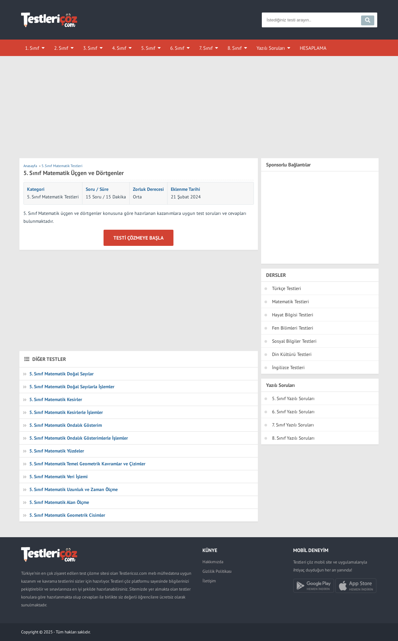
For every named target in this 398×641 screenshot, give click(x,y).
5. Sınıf (148, 48)
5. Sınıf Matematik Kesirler (55, 399)
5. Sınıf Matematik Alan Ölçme (59, 502)
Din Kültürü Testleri (292, 354)
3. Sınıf (90, 48)
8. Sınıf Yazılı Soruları (293, 438)
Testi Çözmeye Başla (138, 238)
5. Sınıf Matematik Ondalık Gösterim (65, 425)
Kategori (36, 189)
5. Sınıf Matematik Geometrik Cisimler (67, 515)
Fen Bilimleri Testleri (292, 328)
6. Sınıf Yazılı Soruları (293, 412)
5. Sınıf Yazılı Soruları (293, 398)
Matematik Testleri (290, 302)
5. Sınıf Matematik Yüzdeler (56, 451)
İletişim (209, 581)
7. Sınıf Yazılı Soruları (293, 425)
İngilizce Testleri (288, 367)
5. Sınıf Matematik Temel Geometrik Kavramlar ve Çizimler (87, 464)
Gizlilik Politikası (216, 571)
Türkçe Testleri (286, 288)
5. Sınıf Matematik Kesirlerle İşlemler (66, 412)
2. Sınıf (61, 48)
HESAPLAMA (313, 48)
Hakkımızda (212, 562)
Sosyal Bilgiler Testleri (294, 341)
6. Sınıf (177, 48)
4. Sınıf (119, 48)
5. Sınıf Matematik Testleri (53, 197)
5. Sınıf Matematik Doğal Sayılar (61, 374)
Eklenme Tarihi (185, 189)
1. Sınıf (32, 48)
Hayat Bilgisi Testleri (292, 315)
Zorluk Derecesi (148, 189)
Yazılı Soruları (271, 48)
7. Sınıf (206, 48)
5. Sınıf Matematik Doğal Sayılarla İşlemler (71, 387)
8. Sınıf (235, 48)
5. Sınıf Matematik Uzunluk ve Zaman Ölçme (73, 489)
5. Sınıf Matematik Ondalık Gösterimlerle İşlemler (78, 438)
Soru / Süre (97, 189)
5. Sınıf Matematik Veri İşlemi (58, 477)
